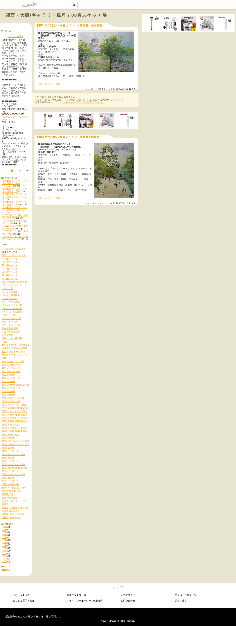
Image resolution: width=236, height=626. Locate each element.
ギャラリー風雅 (15, 36)
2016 (4, 535)
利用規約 (98, 600)
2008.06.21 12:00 (125, 89)
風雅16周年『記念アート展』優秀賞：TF (14, 190)
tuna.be (117, 587)
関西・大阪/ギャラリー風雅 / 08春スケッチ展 (56, 15)
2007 (4, 558)
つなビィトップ (21, 595)
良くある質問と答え (23, 600)
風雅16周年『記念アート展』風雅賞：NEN (14, 203)
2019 (4, 527)
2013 (4, 543)
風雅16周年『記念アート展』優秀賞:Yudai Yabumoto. (14, 184)
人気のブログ (128, 595)
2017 (4, 532)
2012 (4, 545)
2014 (4, 540)
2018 (4, 529)
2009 (4, 553)
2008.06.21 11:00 (125, 203)
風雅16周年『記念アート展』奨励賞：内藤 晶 (14, 208)
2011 (4, 548)
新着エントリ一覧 (76, 595)
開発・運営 (181, 600)
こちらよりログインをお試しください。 (82, 102)
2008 (4, 556)
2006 (4, 561)
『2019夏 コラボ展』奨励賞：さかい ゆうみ (15, 237)
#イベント (91, 89)
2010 (4, 550)
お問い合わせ (128, 600)
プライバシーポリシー (79, 600)
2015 (4, 537)
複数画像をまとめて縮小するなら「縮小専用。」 (33, 616)
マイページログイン (185, 595)
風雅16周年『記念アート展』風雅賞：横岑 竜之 (14, 195)
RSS (6, 569)
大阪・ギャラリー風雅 (49, 84)
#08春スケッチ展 (106, 89)
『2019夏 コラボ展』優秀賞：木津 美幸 (15, 216)
